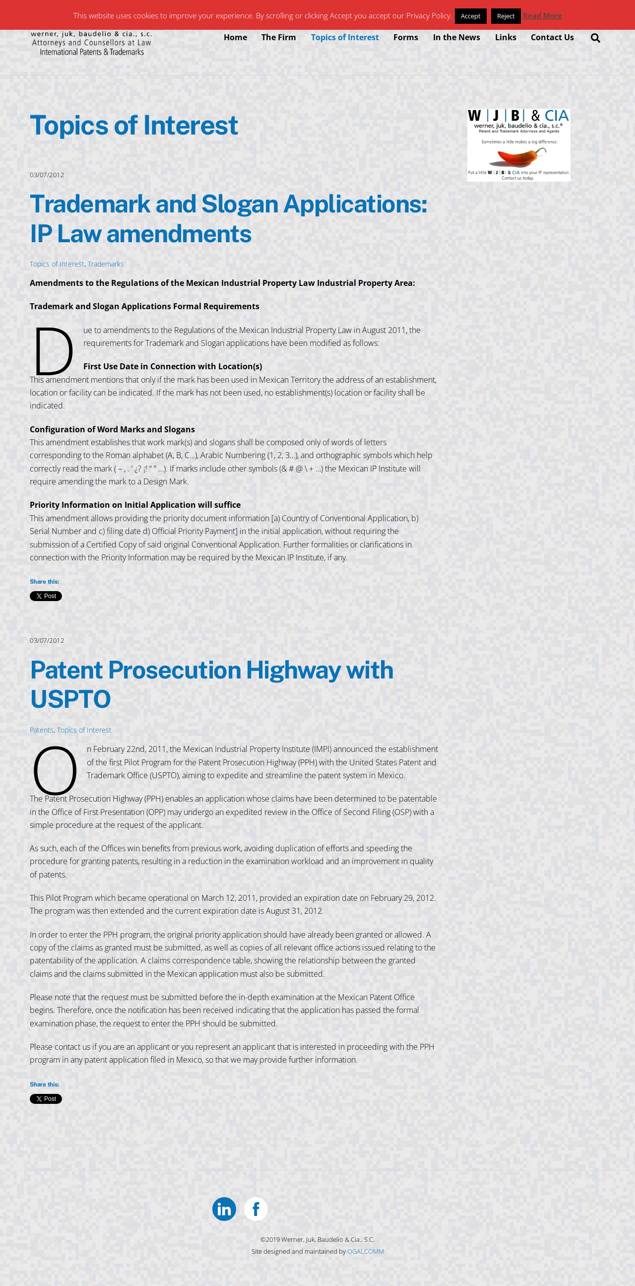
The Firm (278, 37)
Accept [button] (471, 15)
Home (235, 37)
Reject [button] (506, 15)
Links (505, 37)
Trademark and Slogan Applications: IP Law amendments (228, 218)
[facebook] (257, 1208)
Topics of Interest (345, 37)
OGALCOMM (365, 1251)
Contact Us (552, 37)
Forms (405, 37)
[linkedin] (226, 1208)
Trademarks (106, 264)
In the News (456, 37)
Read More (542, 15)
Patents (42, 730)
